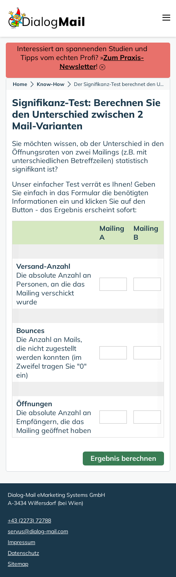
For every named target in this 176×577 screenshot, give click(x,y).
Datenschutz (23, 553)
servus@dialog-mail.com (38, 531)
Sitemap (18, 563)
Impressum (21, 542)
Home (20, 84)
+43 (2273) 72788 (29, 520)
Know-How (50, 84)
